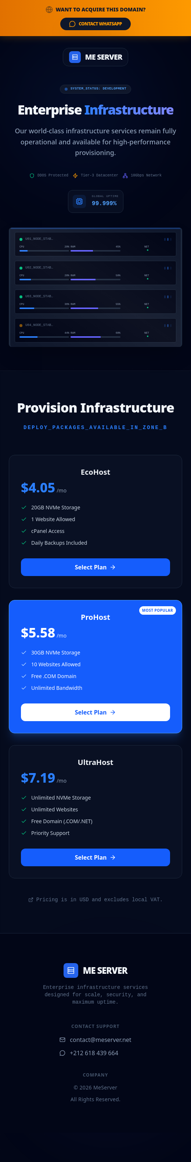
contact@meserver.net (95, 1040)
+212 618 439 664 (89, 1053)
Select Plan (95, 567)
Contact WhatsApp (95, 24)
